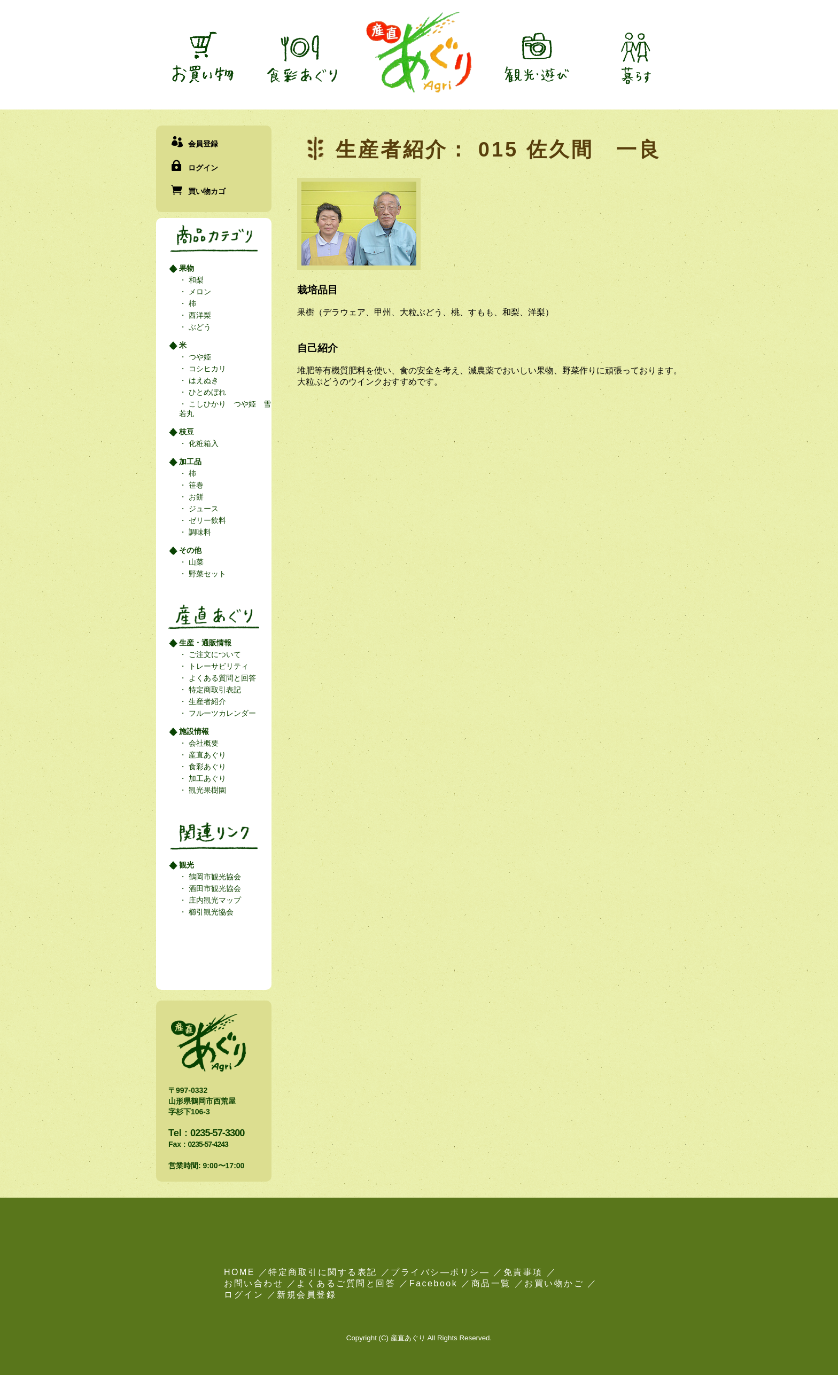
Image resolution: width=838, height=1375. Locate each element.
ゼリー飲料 (206, 520)
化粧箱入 (203, 443)
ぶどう (199, 327)
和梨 (195, 280)
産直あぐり (206, 755)
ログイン (203, 167)
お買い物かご (554, 1283)
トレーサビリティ (218, 666)
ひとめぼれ (206, 392)
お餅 (195, 497)
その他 (190, 550)
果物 (186, 268)
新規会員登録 (306, 1294)
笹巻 (195, 485)
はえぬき (203, 380)
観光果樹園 (206, 790)
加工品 (190, 461)
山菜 (195, 562)
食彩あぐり (206, 766)
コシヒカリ (206, 368)
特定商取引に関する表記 (322, 1272)
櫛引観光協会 (210, 912)
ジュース (203, 508)
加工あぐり (206, 778)
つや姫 (199, 357)
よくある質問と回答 (221, 678)
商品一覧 (491, 1283)
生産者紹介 (206, 701)
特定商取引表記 (214, 689)
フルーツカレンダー (221, 713)
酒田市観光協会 (214, 888)
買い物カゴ (207, 191)
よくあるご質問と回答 (346, 1283)
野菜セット (206, 573)
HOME (239, 1272)
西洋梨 (199, 315)
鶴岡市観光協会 (214, 876)
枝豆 (186, 431)
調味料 (199, 532)
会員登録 (203, 143)
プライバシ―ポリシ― (440, 1272)
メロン (199, 291)
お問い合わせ (253, 1283)
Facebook (433, 1283)
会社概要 (203, 743)
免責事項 (523, 1272)
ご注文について (214, 654)
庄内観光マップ (214, 900)
